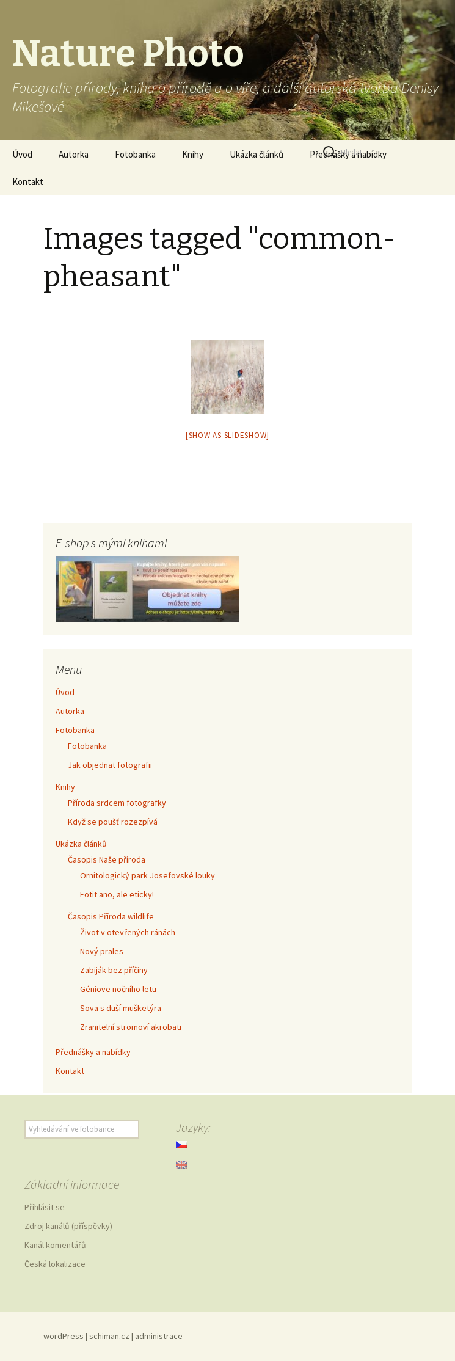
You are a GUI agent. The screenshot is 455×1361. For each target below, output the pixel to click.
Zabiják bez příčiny (114, 970)
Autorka (74, 154)
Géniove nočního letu (118, 988)
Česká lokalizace (55, 1263)
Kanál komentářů (55, 1244)
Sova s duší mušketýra (120, 1007)
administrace (159, 1335)
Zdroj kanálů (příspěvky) (68, 1226)
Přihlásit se (44, 1207)
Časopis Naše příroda (106, 859)
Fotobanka (135, 154)
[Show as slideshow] (227, 435)
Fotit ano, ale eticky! (117, 894)
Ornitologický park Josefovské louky (147, 875)
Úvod (22, 154)
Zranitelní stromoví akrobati (130, 1026)
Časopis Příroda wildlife (111, 916)
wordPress (63, 1335)
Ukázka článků (256, 154)
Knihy (192, 154)
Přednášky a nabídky (93, 1051)
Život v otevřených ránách (127, 932)
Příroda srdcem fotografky (117, 802)
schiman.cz (109, 1335)
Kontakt (27, 182)
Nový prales (101, 951)
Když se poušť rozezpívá (113, 821)
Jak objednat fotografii (110, 764)
